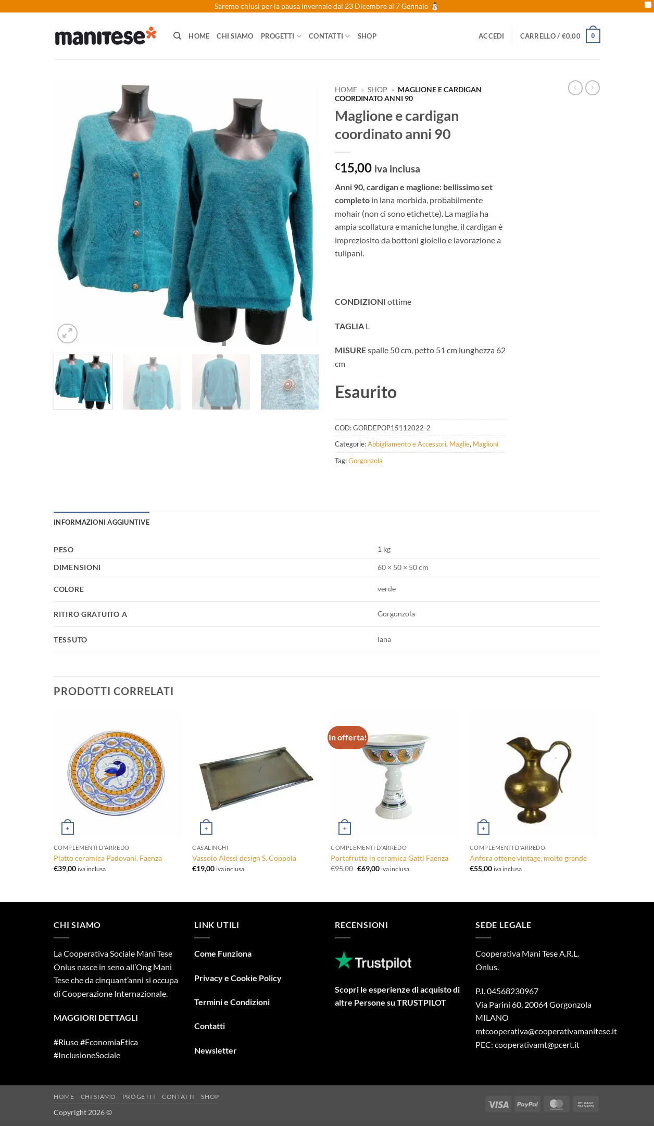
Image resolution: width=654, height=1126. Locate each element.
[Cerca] (177, 36)
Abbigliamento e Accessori (407, 444)
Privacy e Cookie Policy (238, 978)
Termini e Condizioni (232, 1002)
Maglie (459, 444)
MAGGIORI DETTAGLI (96, 1017)
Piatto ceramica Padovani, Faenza (108, 857)
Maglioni (485, 444)
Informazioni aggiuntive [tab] (101, 522)
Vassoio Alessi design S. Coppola (244, 857)
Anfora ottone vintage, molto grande (528, 857)
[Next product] (575, 87)
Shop (367, 36)
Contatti (329, 36)
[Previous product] (592, 87)
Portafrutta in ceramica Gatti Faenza (389, 857)
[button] (492, 36)
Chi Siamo (235, 36)
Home (198, 36)
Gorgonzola (365, 460)
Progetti (281, 36)
